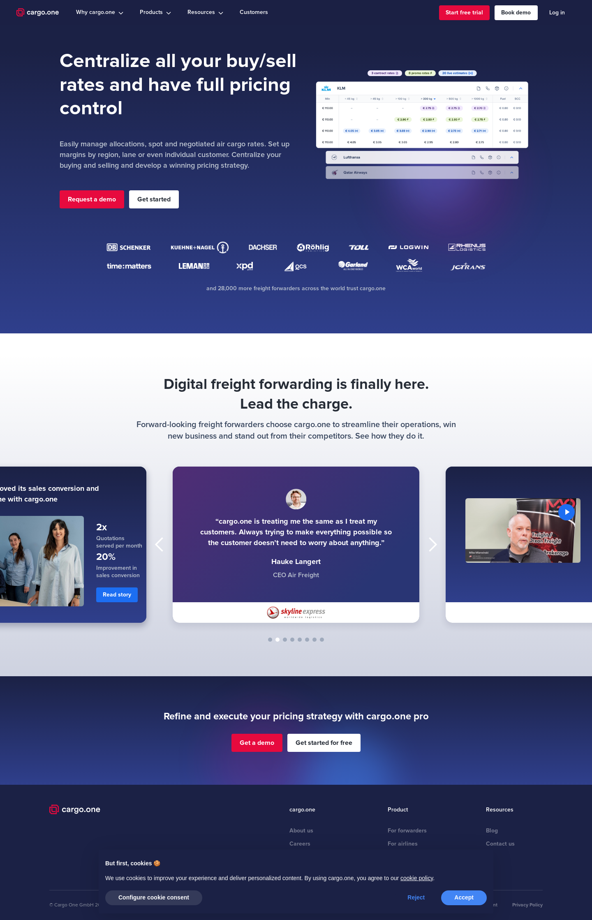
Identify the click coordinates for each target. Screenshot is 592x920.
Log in (557, 12)
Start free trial (464, 12)
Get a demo (257, 743)
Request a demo (92, 199)
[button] (99, 12)
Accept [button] (464, 897)
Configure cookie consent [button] (153, 897)
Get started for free (324, 743)
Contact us (500, 843)
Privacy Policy (527, 905)
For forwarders (407, 830)
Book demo (516, 12)
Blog (492, 830)
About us (301, 830)
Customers (254, 12)
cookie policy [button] (416, 878)
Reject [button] (416, 897)
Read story (117, 594)
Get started (154, 199)
